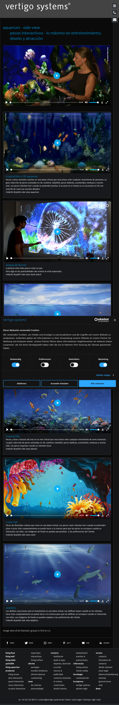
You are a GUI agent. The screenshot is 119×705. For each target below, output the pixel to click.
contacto (102, 658)
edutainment (81, 654)
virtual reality (82, 672)
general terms (105, 683)
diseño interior (60, 690)
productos (10, 672)
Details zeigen (103, 375)
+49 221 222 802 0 (29, 701)
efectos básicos (38, 676)
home (67, 701)
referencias (78, 665)
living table (10, 661)
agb (93, 701)
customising (36, 679)
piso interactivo (15, 679)
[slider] (43, 102)
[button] (9, 644)
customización (82, 679)
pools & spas (59, 661)
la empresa (78, 683)
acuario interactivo (16, 690)
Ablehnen (21, 383)
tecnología (78, 676)
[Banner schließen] (115, 320)
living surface (37, 661)
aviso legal (103, 672)
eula (101, 686)
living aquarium (13, 669)
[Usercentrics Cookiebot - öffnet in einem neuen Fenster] (96, 320)
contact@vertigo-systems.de (51, 701)
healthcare (58, 658)
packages (35, 669)
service (99, 654)
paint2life (10, 665)
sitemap (102, 679)
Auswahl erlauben (59, 383)
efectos (31, 665)
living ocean (13, 676)
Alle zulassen (97, 383)
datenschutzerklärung (108, 676)
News (98, 690)
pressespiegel (37, 690)
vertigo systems (83, 686)
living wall (10, 658)
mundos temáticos (39, 672)
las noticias (36, 686)
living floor (10, 654)
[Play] (6, 102)
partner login (81, 690)
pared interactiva (16, 683)
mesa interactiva (15, 686)
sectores (55, 654)
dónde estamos (105, 669)
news (30, 683)
